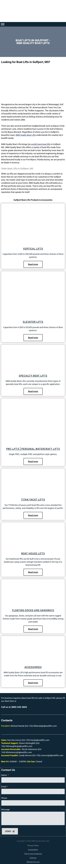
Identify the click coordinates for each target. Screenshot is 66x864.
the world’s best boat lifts (39, 144)
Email (4, 786)
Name (4, 775)
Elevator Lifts (33, 322)
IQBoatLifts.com (33, 862)
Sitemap (33, 858)
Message (5, 809)
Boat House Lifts (33, 553)
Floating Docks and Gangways (33, 610)
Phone (4, 798)
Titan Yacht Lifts (33, 499)
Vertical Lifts (33, 248)
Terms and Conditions (33, 854)
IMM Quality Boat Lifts (26, 135)
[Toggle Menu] (2, 24)
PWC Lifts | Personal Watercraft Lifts (33, 449)
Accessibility (33, 850)
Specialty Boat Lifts (33, 375)
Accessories (33, 667)
